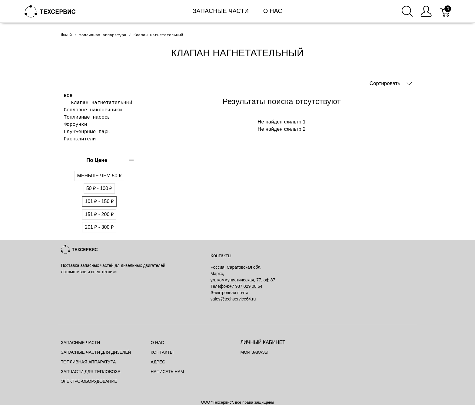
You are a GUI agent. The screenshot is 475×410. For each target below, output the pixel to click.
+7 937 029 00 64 (245, 286)
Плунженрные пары (87, 132)
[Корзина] (445, 11)
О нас (272, 11)
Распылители (80, 139)
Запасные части (221, 11)
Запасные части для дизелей (96, 352)
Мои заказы (254, 352)
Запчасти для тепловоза (90, 371)
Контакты (162, 352)
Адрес (158, 361)
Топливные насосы (87, 117)
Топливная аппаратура (88, 361)
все (68, 95)
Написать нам (167, 371)
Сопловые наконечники (93, 110)
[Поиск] (407, 11)
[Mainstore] (50, 10)
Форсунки (75, 124)
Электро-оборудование (89, 381)
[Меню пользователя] (426, 11)
